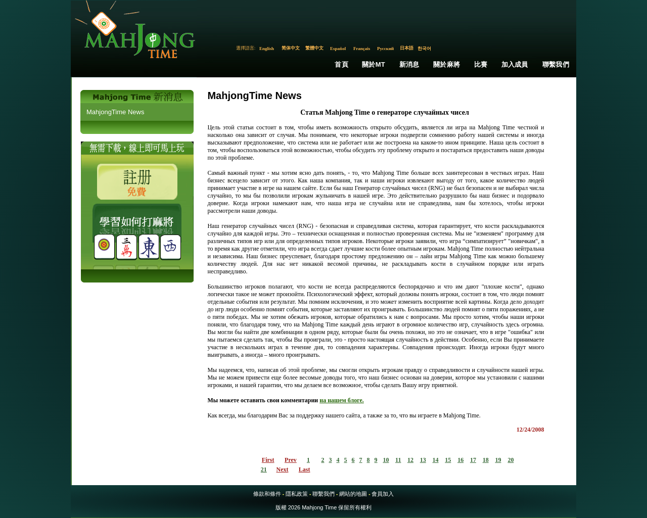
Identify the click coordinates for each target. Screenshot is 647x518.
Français (362, 48)
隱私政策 (297, 494)
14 (436, 459)
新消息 (409, 64)
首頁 (341, 64)
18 (486, 459)
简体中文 (291, 48)
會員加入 (383, 494)
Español (338, 48)
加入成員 (514, 64)
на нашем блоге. (341, 400)
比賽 (480, 64)
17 (473, 459)
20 (510, 459)
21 (264, 469)
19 (498, 459)
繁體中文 (314, 48)
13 (423, 459)
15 (448, 459)
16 (460, 459)
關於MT (373, 64)
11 (398, 459)
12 (410, 459)
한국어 (424, 48)
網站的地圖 (353, 494)
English (266, 48)
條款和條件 (267, 494)
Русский (385, 48)
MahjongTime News (115, 112)
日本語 (406, 48)
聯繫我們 (555, 64)
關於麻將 (446, 64)
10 (386, 459)
